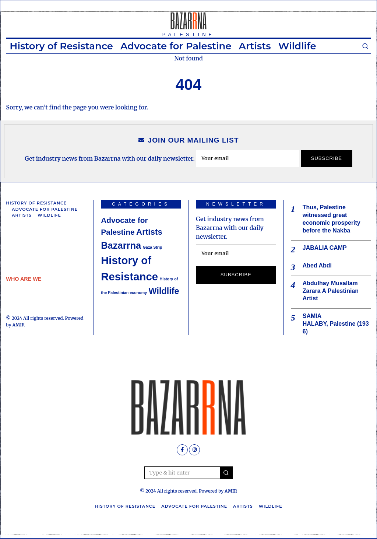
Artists (255, 46)
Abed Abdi (317, 265)
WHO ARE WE (23, 279)
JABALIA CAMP (325, 248)
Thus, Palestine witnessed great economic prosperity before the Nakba (331, 218)
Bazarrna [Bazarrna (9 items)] (121, 245)
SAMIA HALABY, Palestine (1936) (336, 324)
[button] (226, 473)
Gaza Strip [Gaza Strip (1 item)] (152, 247)
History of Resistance (61, 46)
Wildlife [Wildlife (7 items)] (164, 291)
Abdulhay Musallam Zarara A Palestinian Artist (331, 291)
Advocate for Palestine (176, 46)
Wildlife (297, 46)
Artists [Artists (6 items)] (149, 232)
